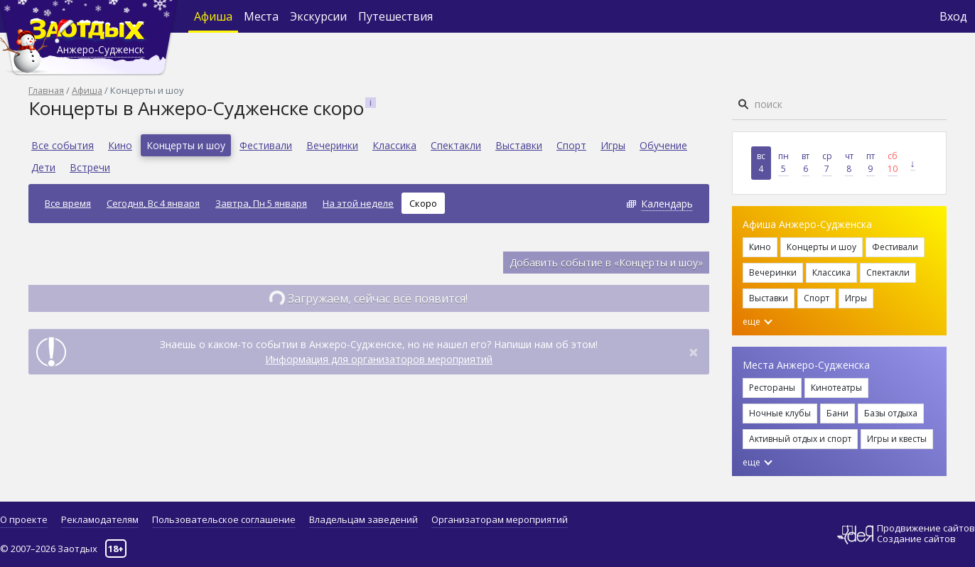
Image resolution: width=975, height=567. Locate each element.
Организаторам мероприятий (499, 519)
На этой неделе (358, 203)
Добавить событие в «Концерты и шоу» (606, 262)
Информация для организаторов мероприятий (378, 359)
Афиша (213, 16)
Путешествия (395, 16)
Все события (62, 145)
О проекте (24, 519)
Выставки (518, 145)
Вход (953, 16)
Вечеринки (332, 145)
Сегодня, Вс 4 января (153, 203)
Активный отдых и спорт (800, 439)
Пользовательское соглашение (224, 519)
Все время (68, 203)
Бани (837, 413)
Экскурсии (318, 16)
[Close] (693, 351)
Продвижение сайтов (926, 528)
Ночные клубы (780, 413)
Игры (612, 145)
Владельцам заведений (363, 519)
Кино (120, 145)
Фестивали (265, 145)
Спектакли (456, 145)
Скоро (423, 203)
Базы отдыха (890, 413)
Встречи (90, 167)
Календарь (667, 203)
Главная (46, 90)
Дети (43, 167)
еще (757, 321)
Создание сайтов (916, 538)
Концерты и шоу (185, 145)
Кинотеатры (836, 388)
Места (261, 16)
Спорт (571, 145)
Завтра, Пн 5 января (261, 203)
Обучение (663, 145)
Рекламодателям (100, 519)
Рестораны (772, 388)
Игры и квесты (897, 439)
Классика (394, 145)
